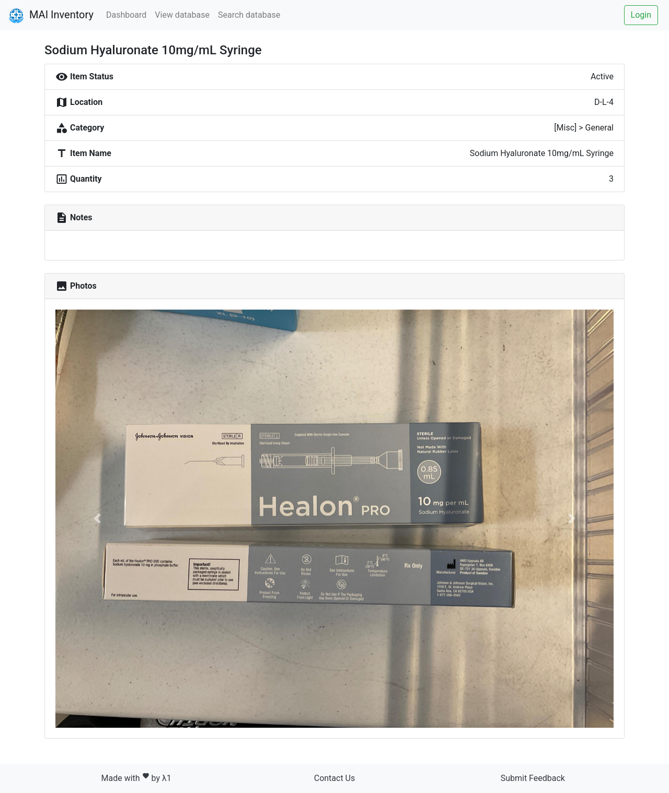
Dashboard (126, 15)
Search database (249, 15)
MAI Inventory (51, 15)
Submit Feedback (533, 778)
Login (641, 15)
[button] (97, 519)
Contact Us (334, 778)
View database (182, 15)
